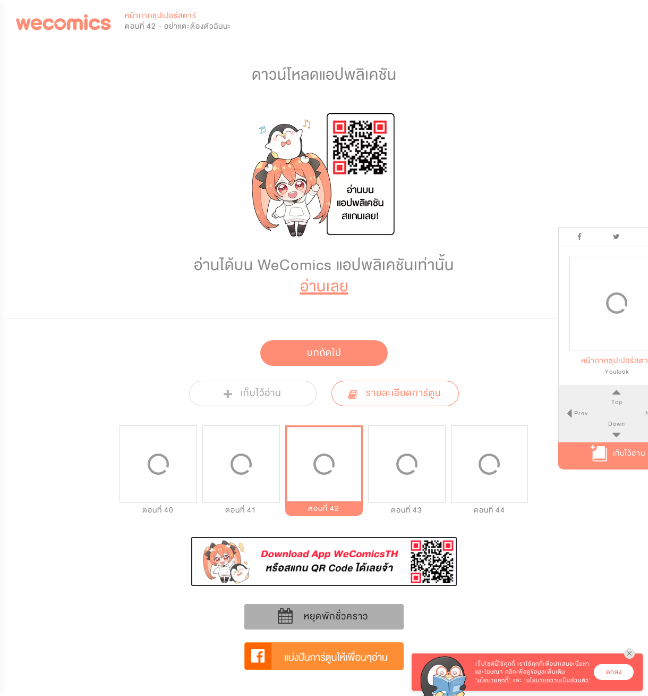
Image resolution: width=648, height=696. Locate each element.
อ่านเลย (324, 286)
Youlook (590, 371)
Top (589, 402)
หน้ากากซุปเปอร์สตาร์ (161, 15)
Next (626, 413)
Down (589, 423)
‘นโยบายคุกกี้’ (493, 680)
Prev (553, 413)
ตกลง (614, 672)
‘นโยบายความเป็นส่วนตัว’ (557, 680)
